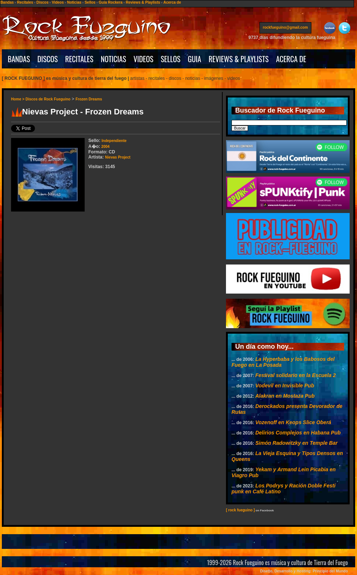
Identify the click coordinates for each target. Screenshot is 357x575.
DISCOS (48, 58)
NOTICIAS (113, 58)
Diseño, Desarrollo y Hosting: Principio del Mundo (304, 571)
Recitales (25, 2)
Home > (18, 99)
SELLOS (171, 58)
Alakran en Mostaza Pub (285, 396)
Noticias (74, 2)
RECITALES (79, 58)
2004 (105, 147)
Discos (42, 2)
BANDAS (19, 58)
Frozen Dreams (88, 99)
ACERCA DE (291, 58)
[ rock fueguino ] (240, 510)
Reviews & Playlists (143, 2)
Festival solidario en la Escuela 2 (295, 375)
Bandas (7, 2)
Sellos (90, 2)
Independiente (114, 141)
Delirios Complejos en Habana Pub (298, 433)
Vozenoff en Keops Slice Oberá (293, 422)
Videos (58, 2)
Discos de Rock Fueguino (47, 99)
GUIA (194, 58)
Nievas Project (117, 157)
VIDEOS (143, 58)
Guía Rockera (110, 2)
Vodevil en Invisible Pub (284, 385)
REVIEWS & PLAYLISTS (239, 58)
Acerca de (172, 2)
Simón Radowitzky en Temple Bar (296, 443)
